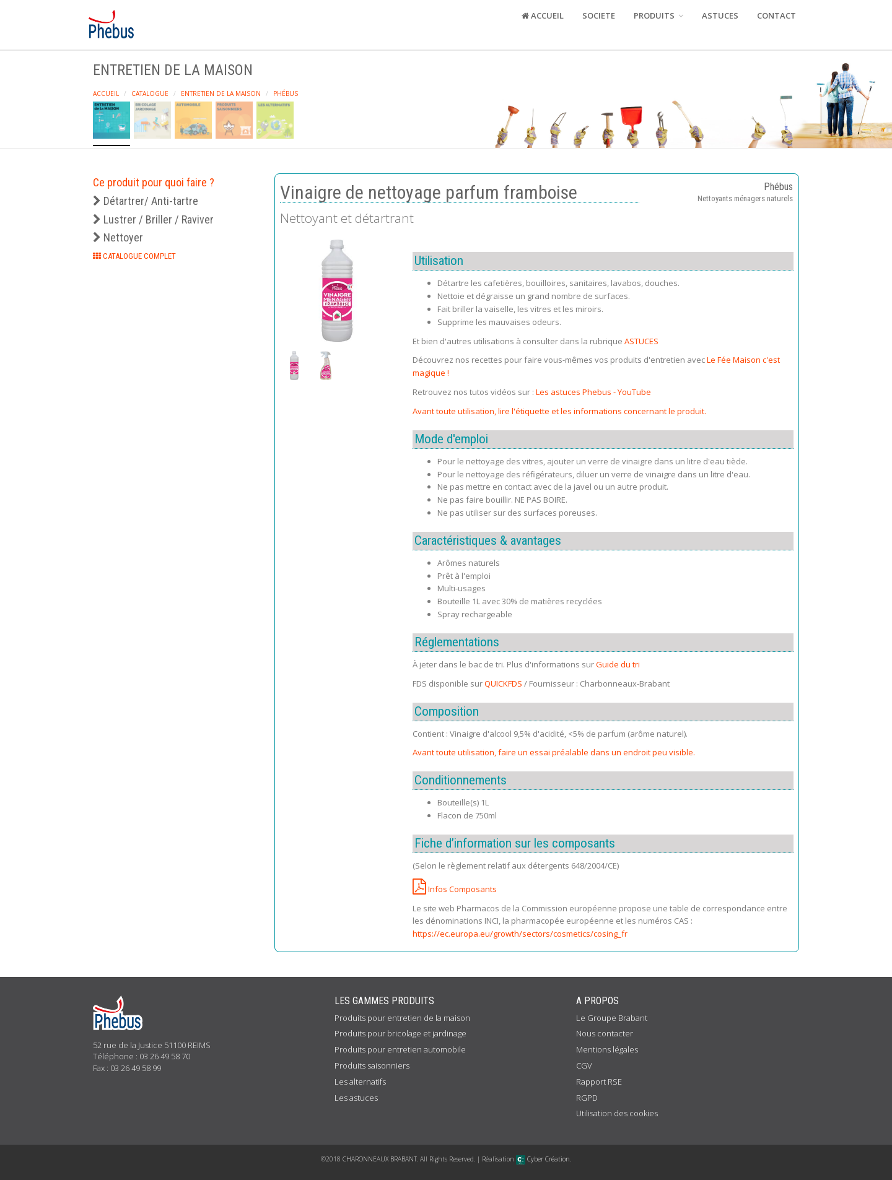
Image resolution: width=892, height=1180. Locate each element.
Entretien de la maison (221, 93)
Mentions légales (607, 1049)
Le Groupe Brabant (611, 1017)
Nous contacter (604, 1033)
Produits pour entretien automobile (400, 1049)
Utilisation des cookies (617, 1113)
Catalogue (149, 93)
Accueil (106, 93)
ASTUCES (720, 15)
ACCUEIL (543, 15)
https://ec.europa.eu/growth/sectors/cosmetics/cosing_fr (520, 933)
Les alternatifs (360, 1081)
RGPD (587, 1097)
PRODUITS (658, 15)
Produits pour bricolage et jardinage (400, 1033)
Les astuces (356, 1097)
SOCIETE (598, 15)
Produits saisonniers (371, 1065)
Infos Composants (455, 889)
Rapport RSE (599, 1081)
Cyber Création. (543, 1159)
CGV (584, 1065)
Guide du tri (618, 664)
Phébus (285, 93)
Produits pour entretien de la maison (402, 1017)
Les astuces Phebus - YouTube (593, 391)
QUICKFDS (503, 683)
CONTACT (776, 15)
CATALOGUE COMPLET (134, 256)
